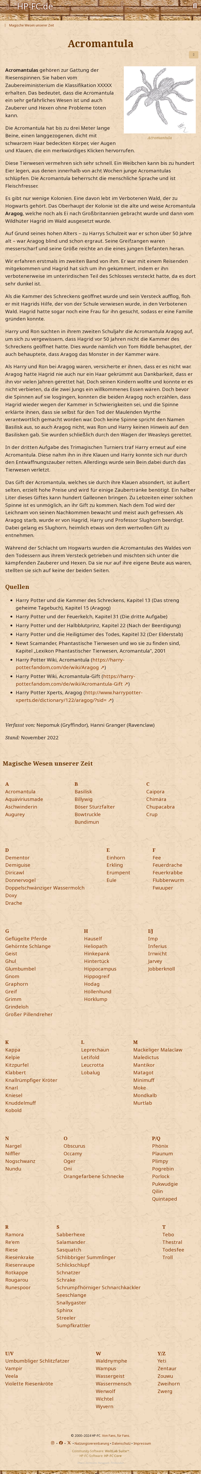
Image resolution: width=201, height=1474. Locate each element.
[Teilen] (193, 54)
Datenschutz (121, 1443)
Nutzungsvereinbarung (92, 1443)
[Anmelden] (122, 4)
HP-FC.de (35, 6)
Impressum (142, 1443)
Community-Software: (100, 1451)
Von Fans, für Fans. (116, 1435)
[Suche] (194, 5)
